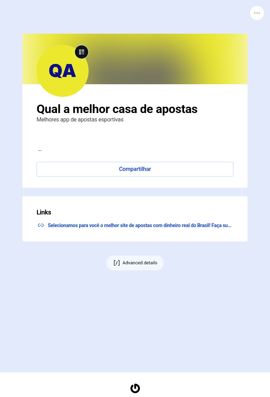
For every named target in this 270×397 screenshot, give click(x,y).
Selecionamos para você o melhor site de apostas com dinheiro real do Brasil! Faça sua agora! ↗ (140, 225)
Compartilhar (135, 169)
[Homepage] (135, 388)
